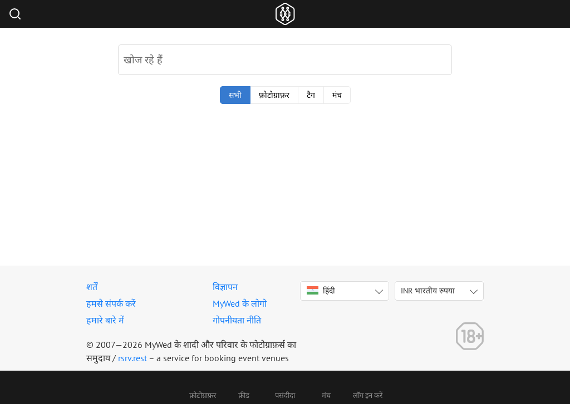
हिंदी (321, 291)
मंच (337, 95)
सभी (235, 95)
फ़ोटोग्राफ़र (274, 95)
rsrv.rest (132, 357)
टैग (311, 95)
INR (428, 291)
